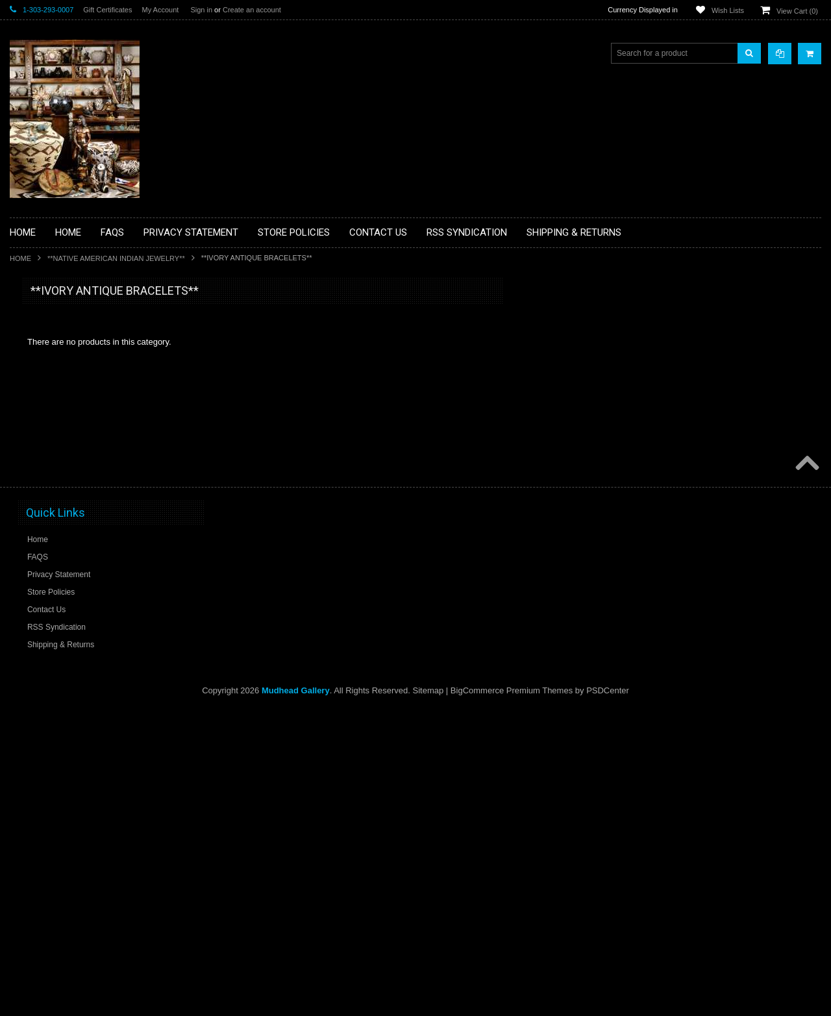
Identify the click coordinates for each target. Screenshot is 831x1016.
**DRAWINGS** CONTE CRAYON (77, 452)
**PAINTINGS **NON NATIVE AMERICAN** (69, 370)
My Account (160, 10)
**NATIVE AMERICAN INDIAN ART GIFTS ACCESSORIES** (79, 524)
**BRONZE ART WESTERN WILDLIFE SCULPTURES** (85, 425)
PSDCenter (607, 997)
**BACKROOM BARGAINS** (68, 320)
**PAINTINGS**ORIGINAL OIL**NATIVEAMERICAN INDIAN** (79, 590)
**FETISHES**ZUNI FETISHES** (75, 474)
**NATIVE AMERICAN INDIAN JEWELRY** (116, 258)
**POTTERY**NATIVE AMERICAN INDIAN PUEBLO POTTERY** (77, 689)
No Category (39, 738)
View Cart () (797, 11)
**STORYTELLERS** (54, 716)
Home (20, 258)
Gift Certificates (107, 10)
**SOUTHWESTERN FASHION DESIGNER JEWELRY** (72, 656)
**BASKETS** (42, 342)
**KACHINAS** (43, 496)
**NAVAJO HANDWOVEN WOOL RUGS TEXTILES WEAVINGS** (88, 623)
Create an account (252, 10)
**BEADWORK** (46, 398)
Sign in (201, 10)
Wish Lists (728, 10)
